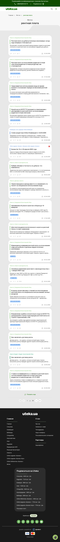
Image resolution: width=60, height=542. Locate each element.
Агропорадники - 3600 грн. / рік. (25, 492)
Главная (9, 424)
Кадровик (9, 444)
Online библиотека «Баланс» (15, 461)
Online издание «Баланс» (16, 146)
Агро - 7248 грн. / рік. (22, 486)
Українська (26, 515)
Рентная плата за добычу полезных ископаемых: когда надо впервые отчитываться (30, 41)
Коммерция (13, 129)
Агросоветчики (11, 438)
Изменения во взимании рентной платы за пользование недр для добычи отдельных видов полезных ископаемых (30, 247)
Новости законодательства (21, 162)
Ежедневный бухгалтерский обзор (23, 37)
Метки (8, 464)
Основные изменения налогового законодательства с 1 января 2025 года (30, 269)
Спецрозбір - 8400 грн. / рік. (24, 489)
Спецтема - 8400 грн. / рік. (24, 476)
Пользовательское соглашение (44, 435)
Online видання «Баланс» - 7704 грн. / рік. (28, 502)
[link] (30, 45)
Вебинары (10, 432)
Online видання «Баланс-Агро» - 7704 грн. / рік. (30, 505)
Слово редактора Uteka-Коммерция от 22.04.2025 (28, 133)
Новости (12, 37)
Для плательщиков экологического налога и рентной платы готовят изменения (30, 228)
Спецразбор (10, 435)
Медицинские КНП (12, 447)
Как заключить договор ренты (22, 337)
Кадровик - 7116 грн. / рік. (24, 479)
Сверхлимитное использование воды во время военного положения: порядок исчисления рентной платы (29, 88)
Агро (8, 441)
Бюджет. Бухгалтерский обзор (26, 354)
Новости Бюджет (14, 354)
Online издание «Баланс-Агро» (15, 458)
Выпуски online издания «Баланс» (31, 146)
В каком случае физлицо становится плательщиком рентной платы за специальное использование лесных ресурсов (30, 292)
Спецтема (10, 426)
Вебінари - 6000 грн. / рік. (24, 495)
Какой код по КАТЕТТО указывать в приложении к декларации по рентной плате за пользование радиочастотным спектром (28, 111)
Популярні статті (21, 508)
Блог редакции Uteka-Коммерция (24, 129)
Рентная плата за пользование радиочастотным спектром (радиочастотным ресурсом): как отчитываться (28, 64)
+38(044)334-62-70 (22, 4)
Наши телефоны (40, 432)
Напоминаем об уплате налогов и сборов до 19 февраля (27, 206)
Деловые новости (19, 180)
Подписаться (37, 4)
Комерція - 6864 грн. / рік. (24, 482)
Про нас (37, 424)
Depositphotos (39, 445)
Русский (33, 515)
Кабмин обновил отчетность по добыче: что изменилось (26, 166)
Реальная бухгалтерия (13, 450)
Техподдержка (39, 429)
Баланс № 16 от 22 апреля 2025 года (24, 149)
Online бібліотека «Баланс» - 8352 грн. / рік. (29, 499)
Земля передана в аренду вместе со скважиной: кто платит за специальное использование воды (29, 184)
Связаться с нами (40, 426)
